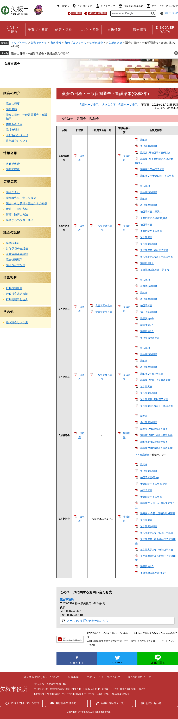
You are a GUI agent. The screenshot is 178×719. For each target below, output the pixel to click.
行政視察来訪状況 (17, 293)
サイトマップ (108, 6)
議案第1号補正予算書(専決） (155, 152)
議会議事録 (13, 243)
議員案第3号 (147, 331)
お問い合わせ (153, 703)
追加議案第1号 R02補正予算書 (156, 532)
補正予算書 (146, 224)
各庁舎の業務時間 (66, 703)
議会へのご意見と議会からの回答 (26, 203)
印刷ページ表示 (89, 104)
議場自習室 (13, 129)
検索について (171, 13)
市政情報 (55, 42)
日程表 (81, 157)
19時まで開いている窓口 (25, 703)
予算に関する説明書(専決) (154, 483)
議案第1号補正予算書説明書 (155, 380)
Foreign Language (133, 6)
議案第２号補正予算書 (152, 169)
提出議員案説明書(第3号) (153, 572)
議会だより (13, 192)
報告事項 (145, 185)
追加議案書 (146, 237)
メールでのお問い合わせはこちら (87, 620)
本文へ (65, 6)
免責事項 (73, 677)
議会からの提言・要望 (19, 220)
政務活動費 (13, 163)
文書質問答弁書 (104, 312)
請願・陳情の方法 (17, 214)
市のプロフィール (75, 42)
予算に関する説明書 (151, 231)
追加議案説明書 (148, 244)
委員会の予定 (14, 124)
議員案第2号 (147, 324)
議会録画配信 (14, 259)
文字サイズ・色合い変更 (165, 6)
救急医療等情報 (97, 13)
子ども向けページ (17, 135)
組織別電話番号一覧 (112, 703)
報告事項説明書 (148, 192)
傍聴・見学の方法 (17, 208)
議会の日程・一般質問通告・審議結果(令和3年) (40, 53)
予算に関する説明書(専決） (155, 218)
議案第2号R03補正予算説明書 (156, 448)
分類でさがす (39, 42)
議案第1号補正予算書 (151, 373)
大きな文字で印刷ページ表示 (120, 104)
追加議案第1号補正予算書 (154, 250)
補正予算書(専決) (149, 477)
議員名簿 (11, 109)
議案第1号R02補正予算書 (154, 429)
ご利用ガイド (85, 6)
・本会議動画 (142, 454)
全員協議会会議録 (17, 254)
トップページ (19, 42)
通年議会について (17, 140)
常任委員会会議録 (17, 248)
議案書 (144, 139)
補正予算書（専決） (151, 211)
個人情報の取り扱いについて (41, 677)
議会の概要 (13, 103)
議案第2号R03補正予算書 (154, 441)
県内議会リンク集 (17, 322)
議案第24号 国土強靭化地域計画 (157, 513)
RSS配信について (139, 677)
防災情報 (76, 13)
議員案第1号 (147, 263)
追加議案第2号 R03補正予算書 (156, 549)
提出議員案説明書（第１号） (155, 269)
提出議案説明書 (148, 146)
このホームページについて (104, 677)
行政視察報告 (14, 288)
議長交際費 (13, 169)
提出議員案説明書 (150, 338)
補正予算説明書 (148, 312)
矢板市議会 (96, 42)
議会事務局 (67, 599)
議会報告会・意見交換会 (21, 197)
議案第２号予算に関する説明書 (157, 175)
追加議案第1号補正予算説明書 (156, 256)
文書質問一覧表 (104, 305)
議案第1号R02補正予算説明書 (156, 435)
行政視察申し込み (17, 299)
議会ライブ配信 (15, 265)
